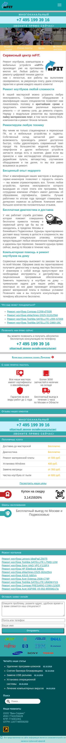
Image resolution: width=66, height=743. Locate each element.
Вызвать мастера (57, 48)
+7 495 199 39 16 (33, 19)
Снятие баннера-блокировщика (25, 670)
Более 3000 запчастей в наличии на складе (46, 380)
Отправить (33, 630)
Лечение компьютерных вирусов (25, 688)
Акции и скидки (8, 48)
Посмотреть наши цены (33, 483)
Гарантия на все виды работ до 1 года (20, 397)
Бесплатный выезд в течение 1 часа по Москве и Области (46, 398)
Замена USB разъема (19, 675)
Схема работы (25, 48)
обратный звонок (20, 348)
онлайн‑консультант (44, 348)
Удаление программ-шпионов (23, 666)
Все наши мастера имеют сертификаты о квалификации (20, 380)
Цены (41, 48)
